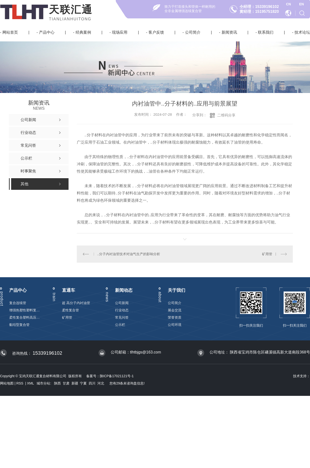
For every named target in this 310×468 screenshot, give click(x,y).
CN (288, 4)
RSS (20, 383)
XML (31, 383)
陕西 (57, 383)
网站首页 (10, 32)
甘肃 (66, 383)
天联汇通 (71, 9)
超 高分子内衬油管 (76, 303)
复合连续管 (17, 303)
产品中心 (46, 32)
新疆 (74, 383)
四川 (92, 383)
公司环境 (174, 325)
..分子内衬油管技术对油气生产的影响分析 (128, 254)
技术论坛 (302, 32)
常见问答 (122, 317)
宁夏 (83, 383)
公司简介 (193, 32)
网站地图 (7, 383)
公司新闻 (122, 303)
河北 (100, 383)
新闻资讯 (229, 32)
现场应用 (119, 32)
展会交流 (174, 310)
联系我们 (265, 32)
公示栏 (120, 325)
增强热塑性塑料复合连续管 (24, 310)
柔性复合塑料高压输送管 (24, 317)
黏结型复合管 (19, 325)
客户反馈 (156, 32)
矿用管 (267, 254)
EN (301, 4)
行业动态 (122, 310)
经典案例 (83, 32)
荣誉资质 (174, 317)
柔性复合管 (70, 310)
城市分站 (43, 383)
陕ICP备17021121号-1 (117, 376)
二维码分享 (226, 115)
